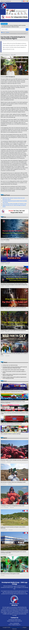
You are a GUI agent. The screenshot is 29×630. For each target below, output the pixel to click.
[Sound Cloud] (25, 1)
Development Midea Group (16, 627)
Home (3, 32)
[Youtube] (23, 1)
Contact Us (8, 1)
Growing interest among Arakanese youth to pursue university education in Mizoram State (13, 26)
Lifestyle (7, 32)
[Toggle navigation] (2, 21)
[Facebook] (22, 1)
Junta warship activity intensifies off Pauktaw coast (14, 204)
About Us (3, 1)
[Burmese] (27, 1)
